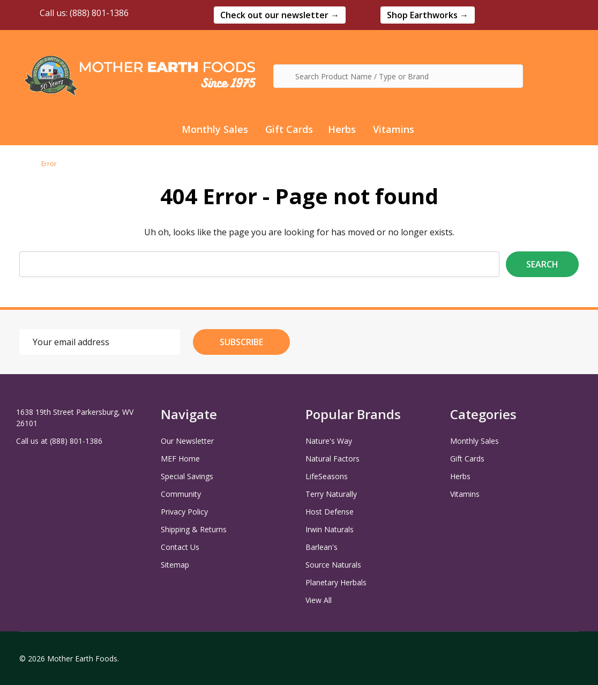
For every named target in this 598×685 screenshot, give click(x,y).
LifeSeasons (326, 476)
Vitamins (393, 129)
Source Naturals (333, 565)
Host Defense (329, 512)
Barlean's (321, 547)
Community (181, 494)
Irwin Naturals (329, 529)
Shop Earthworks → (427, 15)
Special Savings (187, 476)
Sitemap (175, 565)
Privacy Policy (184, 512)
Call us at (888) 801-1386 (59, 441)
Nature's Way (328, 441)
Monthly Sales (215, 129)
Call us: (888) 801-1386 (74, 13)
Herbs (342, 129)
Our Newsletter (187, 441)
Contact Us (180, 547)
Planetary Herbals (336, 582)
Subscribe (241, 342)
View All (318, 600)
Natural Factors (332, 458)
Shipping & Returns (194, 529)
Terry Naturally (331, 494)
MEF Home (180, 458)
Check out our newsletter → (279, 15)
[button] (280, 15)
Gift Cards (289, 129)
